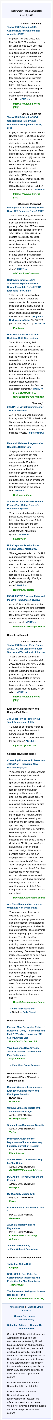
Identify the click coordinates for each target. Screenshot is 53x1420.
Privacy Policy (26, 1319)
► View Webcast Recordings (22, 1249)
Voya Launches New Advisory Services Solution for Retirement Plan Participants (24, 1051)
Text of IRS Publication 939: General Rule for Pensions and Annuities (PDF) (23, 30)
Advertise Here (26, 1328)
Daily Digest (29, 1012)
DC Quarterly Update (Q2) (21, 1194)
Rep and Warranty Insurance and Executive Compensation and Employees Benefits (24, 1090)
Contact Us (36, 1325)
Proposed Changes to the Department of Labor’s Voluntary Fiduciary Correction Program (24, 1142)
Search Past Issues (24, 1316)
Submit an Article (16, 1325)
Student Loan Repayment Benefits (25, 1125)
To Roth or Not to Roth (19, 1264)
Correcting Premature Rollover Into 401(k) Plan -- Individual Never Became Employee (26, 764)
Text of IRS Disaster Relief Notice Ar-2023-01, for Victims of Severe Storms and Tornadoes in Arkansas (26, 648)
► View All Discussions (21, 1008)
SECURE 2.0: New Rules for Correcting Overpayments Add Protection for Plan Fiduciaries (23, 1277)
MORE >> (25, 99)
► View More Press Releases (24, 1065)
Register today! (36, 433)
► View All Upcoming (18, 1245)
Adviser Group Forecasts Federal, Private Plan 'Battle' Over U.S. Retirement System (25, 505)
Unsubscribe (17, 1307)
